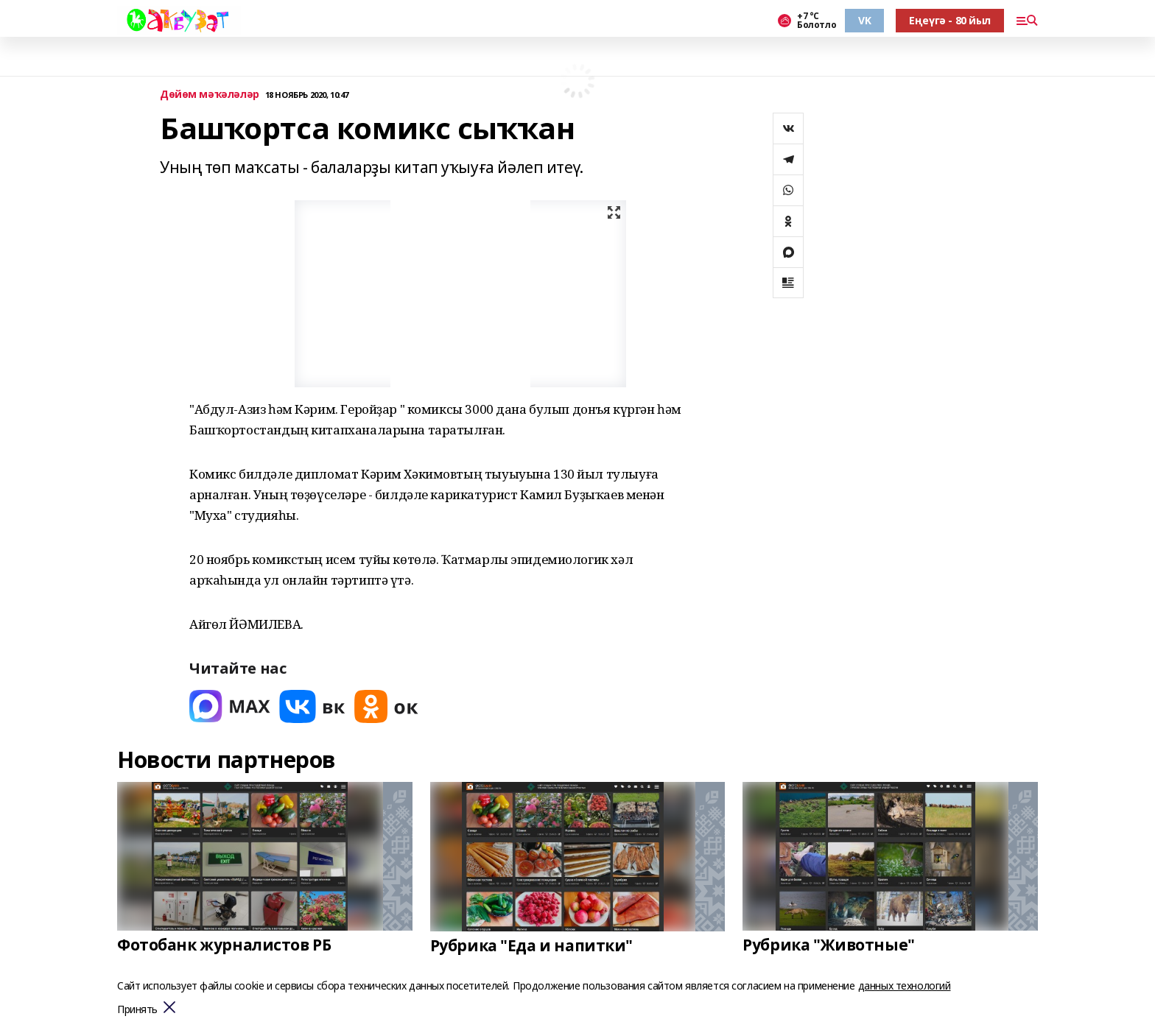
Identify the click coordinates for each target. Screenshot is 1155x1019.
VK (864, 20)
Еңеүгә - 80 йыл (950, 20)
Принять (137, 1010)
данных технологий (904, 985)
